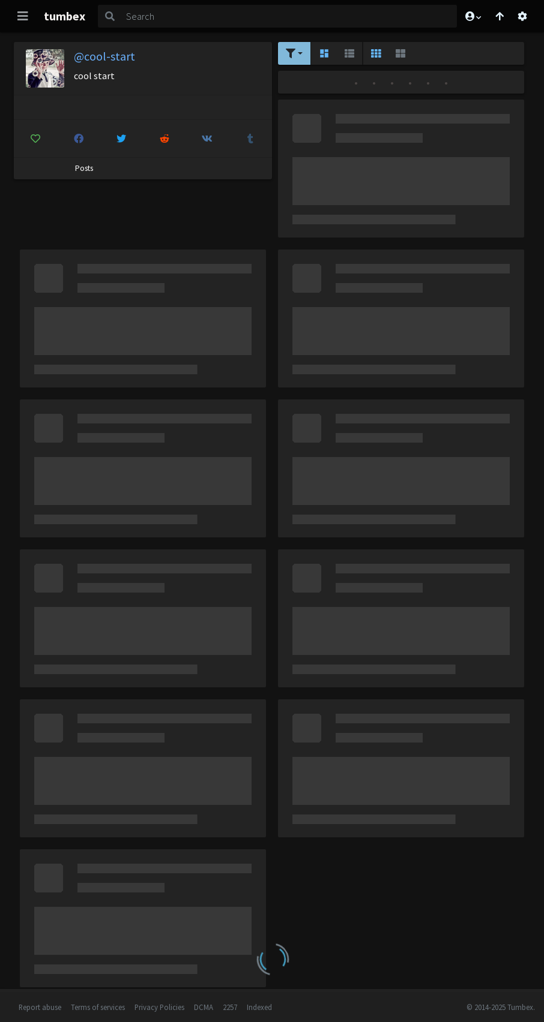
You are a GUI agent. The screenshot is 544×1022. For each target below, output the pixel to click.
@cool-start (104, 56)
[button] (472, 16)
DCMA (203, 1007)
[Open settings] (522, 16)
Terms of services (98, 1007)
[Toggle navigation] (23, 16)
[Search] (289, 16)
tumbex (64, 15)
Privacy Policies (159, 1007)
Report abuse (40, 1007)
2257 (230, 1007)
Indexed (259, 1007)
